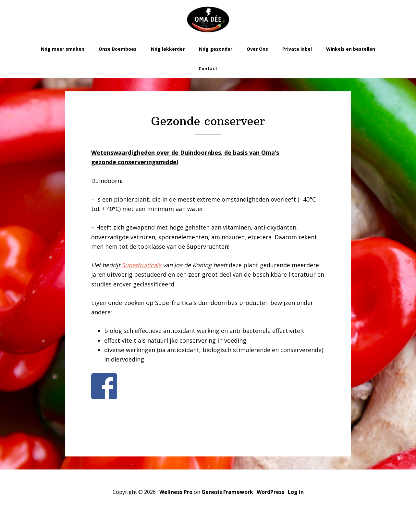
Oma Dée (208, 20)
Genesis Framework (227, 491)
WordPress (270, 491)
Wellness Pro (175, 491)
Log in (296, 491)
